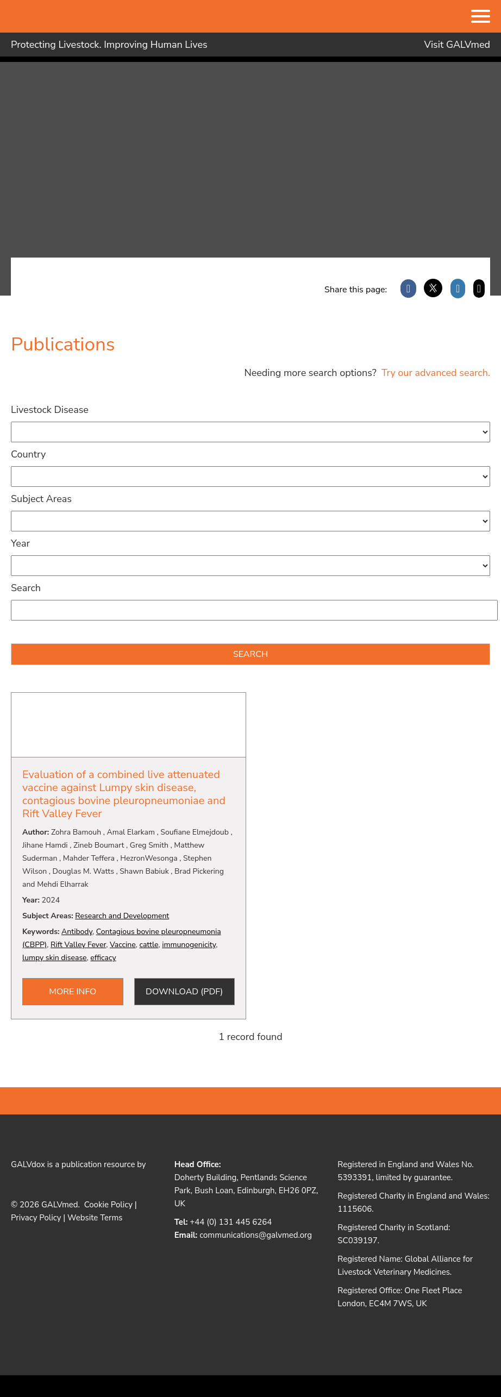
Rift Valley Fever (78, 944)
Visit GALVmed (457, 44)
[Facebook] (408, 289)
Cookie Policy (108, 1204)
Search (26, 587)
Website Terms (94, 1217)
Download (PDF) (184, 992)
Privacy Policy (36, 1217)
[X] (433, 289)
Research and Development (122, 916)
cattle (148, 944)
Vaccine (123, 944)
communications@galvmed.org (255, 1235)
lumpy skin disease (54, 958)
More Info (72, 992)
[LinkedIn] (457, 289)
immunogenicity (189, 944)
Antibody (76, 931)
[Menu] (480, 17)
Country (28, 454)
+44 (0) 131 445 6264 (231, 1222)
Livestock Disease (50, 409)
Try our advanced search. (434, 372)
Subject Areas (41, 498)
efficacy (103, 958)
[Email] (479, 289)
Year (20, 543)
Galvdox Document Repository (92, 115)
